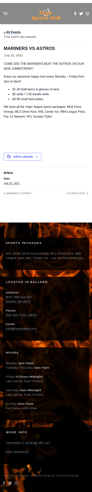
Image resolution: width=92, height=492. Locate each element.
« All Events (12, 32)
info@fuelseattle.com (21, 328)
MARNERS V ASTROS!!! (19, 193)
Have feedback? (17, 452)
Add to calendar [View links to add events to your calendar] (23, 156)
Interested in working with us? (28, 442)
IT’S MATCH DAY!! (76, 193)
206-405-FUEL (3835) (21, 315)
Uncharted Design (67, 475)
